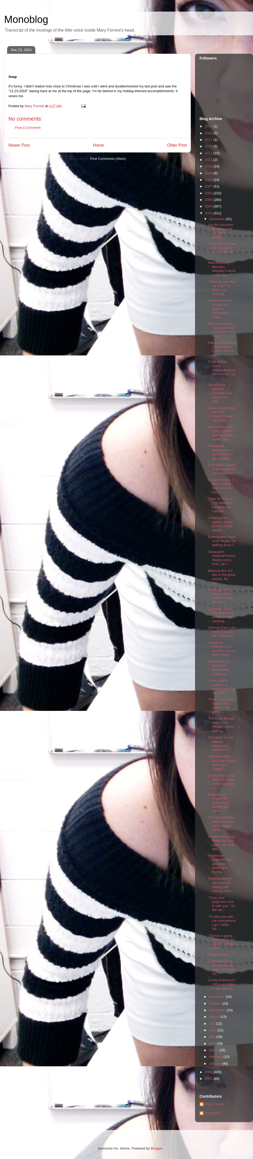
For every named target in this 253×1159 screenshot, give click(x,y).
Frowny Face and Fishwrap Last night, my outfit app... (221, 843)
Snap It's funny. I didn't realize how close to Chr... (220, 486)
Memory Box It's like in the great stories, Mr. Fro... (221, 577)
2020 (209, 133)
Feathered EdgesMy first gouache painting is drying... (220, 864)
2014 (209, 146)
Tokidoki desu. (219, 955)
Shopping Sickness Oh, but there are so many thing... (222, 649)
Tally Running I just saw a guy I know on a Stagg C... (222, 762)
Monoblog (26, 19)
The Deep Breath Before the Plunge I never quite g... (221, 724)
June (213, 1030)
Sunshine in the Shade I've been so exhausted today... (220, 309)
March (214, 1050)
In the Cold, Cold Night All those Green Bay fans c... (222, 782)
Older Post (177, 145)
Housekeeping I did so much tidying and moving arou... (220, 884)
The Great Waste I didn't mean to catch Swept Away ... (222, 823)
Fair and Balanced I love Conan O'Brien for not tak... (222, 349)
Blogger (156, 1148)
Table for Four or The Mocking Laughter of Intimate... (220, 505)
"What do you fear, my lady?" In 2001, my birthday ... (222, 288)
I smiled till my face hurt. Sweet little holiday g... (219, 668)
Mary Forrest (214, 1104)
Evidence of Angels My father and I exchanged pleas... (218, 803)
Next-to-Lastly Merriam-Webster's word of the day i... (221, 269)
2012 (209, 160)
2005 (209, 200)
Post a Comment (28, 128)
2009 (209, 173)
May (212, 1037)
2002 (209, 1072)
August (215, 1017)
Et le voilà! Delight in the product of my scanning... (222, 469)
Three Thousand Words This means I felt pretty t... (220, 705)
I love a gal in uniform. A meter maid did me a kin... (221, 686)
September (218, 1010)
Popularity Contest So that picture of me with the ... (222, 250)
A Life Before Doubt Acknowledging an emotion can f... (221, 370)
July (212, 1024)
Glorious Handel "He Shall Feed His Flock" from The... (221, 330)
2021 (209, 126)
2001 (209, 1079)
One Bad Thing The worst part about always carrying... (221, 615)
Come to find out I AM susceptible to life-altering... (221, 984)
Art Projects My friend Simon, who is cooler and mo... (220, 596)
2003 (209, 213)
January (215, 1064)
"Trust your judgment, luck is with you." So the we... (221, 904)
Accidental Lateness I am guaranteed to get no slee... (220, 452)
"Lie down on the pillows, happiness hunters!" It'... (220, 743)
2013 (209, 153)
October (215, 1004)
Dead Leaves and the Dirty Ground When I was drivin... (221, 414)
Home (98, 145)
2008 (209, 180)
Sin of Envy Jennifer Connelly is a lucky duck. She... (219, 393)
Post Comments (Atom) (108, 159)
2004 (209, 206)
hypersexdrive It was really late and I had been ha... (221, 967)
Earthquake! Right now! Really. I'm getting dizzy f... (222, 541)
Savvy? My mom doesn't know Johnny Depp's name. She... (221, 433)
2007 (209, 186)
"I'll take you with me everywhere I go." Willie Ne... (221, 923)
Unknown (212, 1113)
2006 (209, 193)
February (216, 1057)
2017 (209, 140)
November (217, 997)
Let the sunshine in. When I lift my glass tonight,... (220, 231)
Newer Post (19, 145)
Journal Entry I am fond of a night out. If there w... (222, 632)
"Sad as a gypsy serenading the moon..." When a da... (221, 942)
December (217, 219)
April (213, 1044)
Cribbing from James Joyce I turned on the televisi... (221, 524)
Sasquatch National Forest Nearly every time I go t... (221, 558)
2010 (209, 166)
